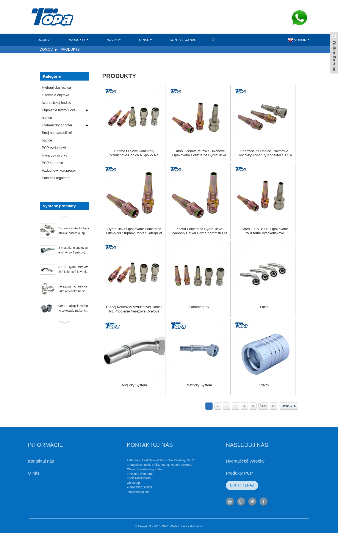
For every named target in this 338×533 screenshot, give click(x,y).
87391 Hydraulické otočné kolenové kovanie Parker (73, 269)
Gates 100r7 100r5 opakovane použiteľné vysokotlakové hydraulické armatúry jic (264, 231)
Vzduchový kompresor (59, 170)
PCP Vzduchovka (55, 148)
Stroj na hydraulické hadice (57, 136)
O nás (145, 40)
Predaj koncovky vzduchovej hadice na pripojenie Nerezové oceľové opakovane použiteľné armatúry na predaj (134, 309)
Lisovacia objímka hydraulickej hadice (56, 98)
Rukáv (264, 385)
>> (273, 405)
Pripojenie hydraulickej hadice (59, 114)
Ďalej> (263, 405)
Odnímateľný (199, 307)
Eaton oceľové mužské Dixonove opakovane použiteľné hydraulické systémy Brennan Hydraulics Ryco (199, 153)
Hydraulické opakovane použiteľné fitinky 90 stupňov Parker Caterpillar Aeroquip (134, 231)
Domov (44, 40)
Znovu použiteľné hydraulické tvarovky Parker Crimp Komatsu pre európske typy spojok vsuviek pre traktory (199, 231)
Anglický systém (134, 385)
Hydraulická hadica (56, 87)
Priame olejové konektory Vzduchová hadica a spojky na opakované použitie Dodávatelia (134, 153)
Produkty (78, 40)
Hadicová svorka (54, 155)
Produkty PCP (223, 473)
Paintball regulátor (56, 178)
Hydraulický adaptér (57, 125)
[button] (64, 216)
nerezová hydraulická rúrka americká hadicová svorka (73, 289)
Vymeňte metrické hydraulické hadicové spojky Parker (73, 231)
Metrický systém (199, 385)
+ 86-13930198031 (123, 487)
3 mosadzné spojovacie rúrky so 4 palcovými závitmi (73, 250)
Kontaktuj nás (183, 40)
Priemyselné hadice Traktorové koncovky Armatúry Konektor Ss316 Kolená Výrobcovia (264, 153)
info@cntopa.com (123, 492)
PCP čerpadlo (52, 163)
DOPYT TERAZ (226, 485)
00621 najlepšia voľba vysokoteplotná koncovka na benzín (73, 308)
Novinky (113, 40)
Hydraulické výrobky (229, 461)
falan (264, 307)
